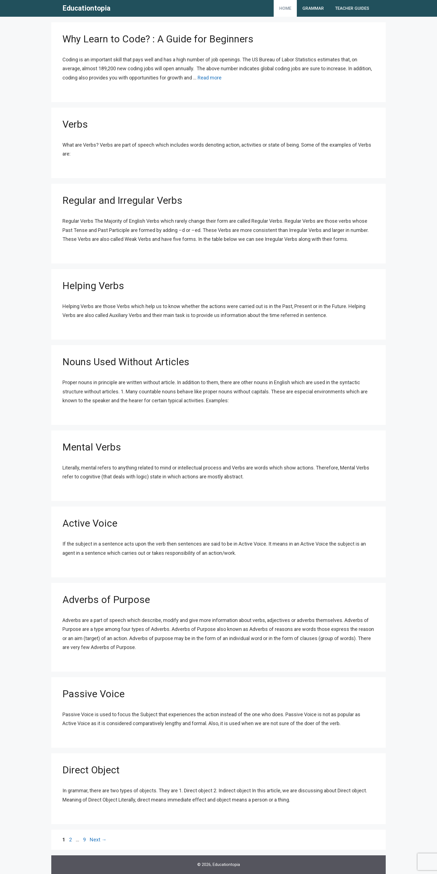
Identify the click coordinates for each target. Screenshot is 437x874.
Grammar (313, 8)
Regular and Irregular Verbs (122, 200)
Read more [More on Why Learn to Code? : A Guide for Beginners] (210, 78)
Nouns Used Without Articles (125, 362)
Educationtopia (86, 8)
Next (98, 839)
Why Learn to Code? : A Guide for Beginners (157, 39)
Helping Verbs (93, 286)
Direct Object (91, 770)
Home (285, 8)
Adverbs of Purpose (106, 600)
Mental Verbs (91, 447)
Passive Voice (93, 694)
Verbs (75, 124)
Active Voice (89, 523)
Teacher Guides (352, 8)
